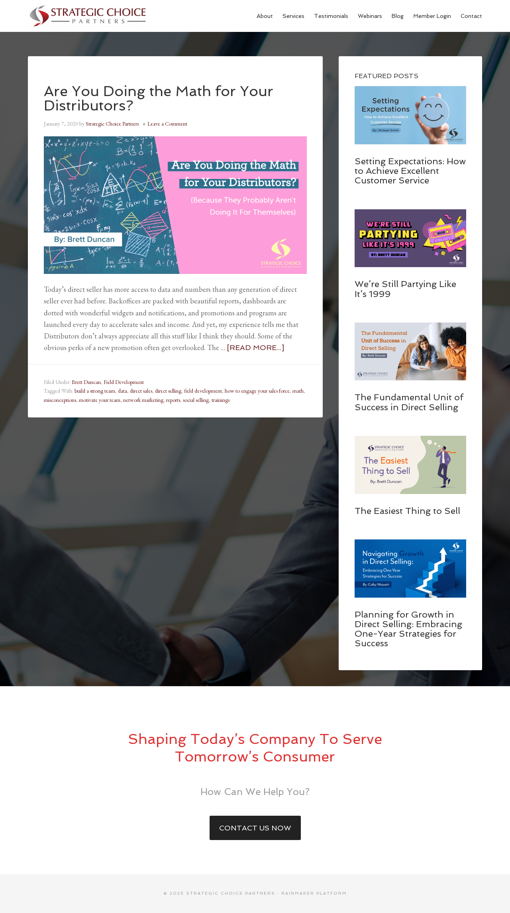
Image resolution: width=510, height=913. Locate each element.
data (122, 390)
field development (203, 390)
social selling (196, 399)
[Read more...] (255, 347)
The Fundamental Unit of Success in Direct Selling (409, 402)
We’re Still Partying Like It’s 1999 (405, 289)
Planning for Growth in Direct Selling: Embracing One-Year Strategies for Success (408, 629)
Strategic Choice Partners (87, 16)
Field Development (124, 382)
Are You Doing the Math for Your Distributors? (158, 98)
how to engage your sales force (257, 390)
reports (173, 399)
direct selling (168, 390)
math (298, 390)
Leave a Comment (167, 123)
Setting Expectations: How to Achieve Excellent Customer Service (410, 170)
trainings (221, 399)
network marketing (143, 399)
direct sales (141, 390)
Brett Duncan (86, 382)
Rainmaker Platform (314, 893)
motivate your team (99, 399)
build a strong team (95, 390)
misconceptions (60, 399)
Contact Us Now (255, 828)
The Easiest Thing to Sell (407, 511)
